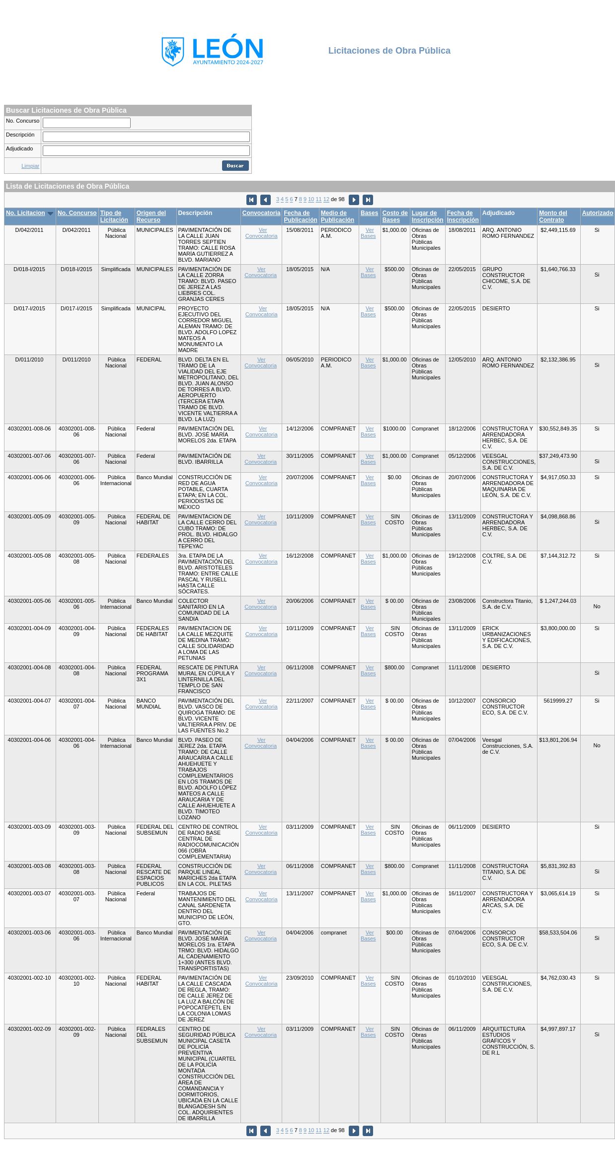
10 (311, 200)
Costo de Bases (395, 216)
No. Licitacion (25, 213)
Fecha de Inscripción (463, 216)
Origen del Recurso (151, 216)
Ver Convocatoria (261, 233)
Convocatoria (261, 213)
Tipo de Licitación (114, 216)
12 (326, 200)
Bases (369, 213)
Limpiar (30, 166)
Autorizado (598, 213)
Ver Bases (368, 233)
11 (319, 200)
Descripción (20, 135)
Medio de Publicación (337, 216)
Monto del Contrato (553, 216)
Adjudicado (19, 148)
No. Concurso (22, 121)
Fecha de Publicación (300, 216)
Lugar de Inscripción (428, 216)
